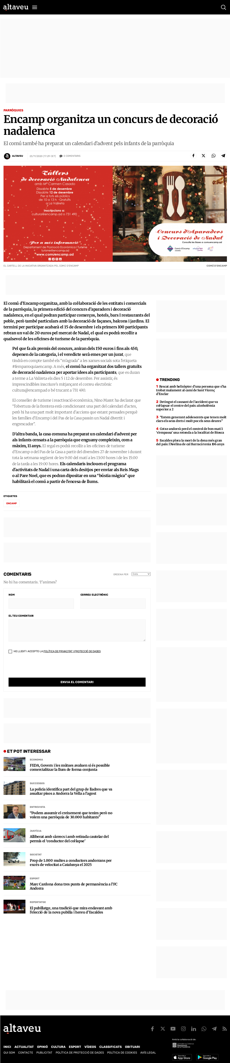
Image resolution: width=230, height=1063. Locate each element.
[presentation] (42, 669)
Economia (36, 750)
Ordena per (120, 574)
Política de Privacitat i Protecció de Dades (72, 651)
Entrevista (37, 798)
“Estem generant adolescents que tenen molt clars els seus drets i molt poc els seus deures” (191, 419)
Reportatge (38, 893)
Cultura (58, 1047)
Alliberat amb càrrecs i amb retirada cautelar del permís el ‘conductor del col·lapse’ (69, 830)
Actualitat (24, 1047)
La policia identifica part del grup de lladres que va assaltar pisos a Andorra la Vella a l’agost (71, 782)
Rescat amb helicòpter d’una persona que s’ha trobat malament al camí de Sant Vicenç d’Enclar (191, 390)
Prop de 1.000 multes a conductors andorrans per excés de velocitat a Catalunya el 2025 (71, 853)
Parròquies (13, 110)
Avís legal (148, 1052)
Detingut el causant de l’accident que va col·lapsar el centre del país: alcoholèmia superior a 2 (187, 405)
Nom (11, 594)
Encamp (11, 503)
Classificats (110, 1047)
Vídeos (90, 1047)
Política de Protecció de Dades (80, 1052)
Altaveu (17, 156)
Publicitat (44, 1052)
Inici (7, 1047)
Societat (36, 845)
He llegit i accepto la (55, 651)
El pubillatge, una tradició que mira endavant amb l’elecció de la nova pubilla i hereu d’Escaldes (71, 901)
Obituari (132, 1047)
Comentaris (72, 156)
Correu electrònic (94, 594)
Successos (37, 774)
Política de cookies (122, 1052)
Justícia (35, 822)
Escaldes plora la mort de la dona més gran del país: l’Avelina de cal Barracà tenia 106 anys (190, 442)
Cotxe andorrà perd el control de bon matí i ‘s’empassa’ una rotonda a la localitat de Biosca (190, 430)
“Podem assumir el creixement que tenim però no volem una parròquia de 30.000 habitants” (71, 806)
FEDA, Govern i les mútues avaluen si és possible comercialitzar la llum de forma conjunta (70, 758)
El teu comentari (21, 615)
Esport (34, 869)
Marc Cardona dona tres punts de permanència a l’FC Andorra (74, 877)
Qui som (9, 1052)
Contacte (25, 1052)
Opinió (42, 1047)
